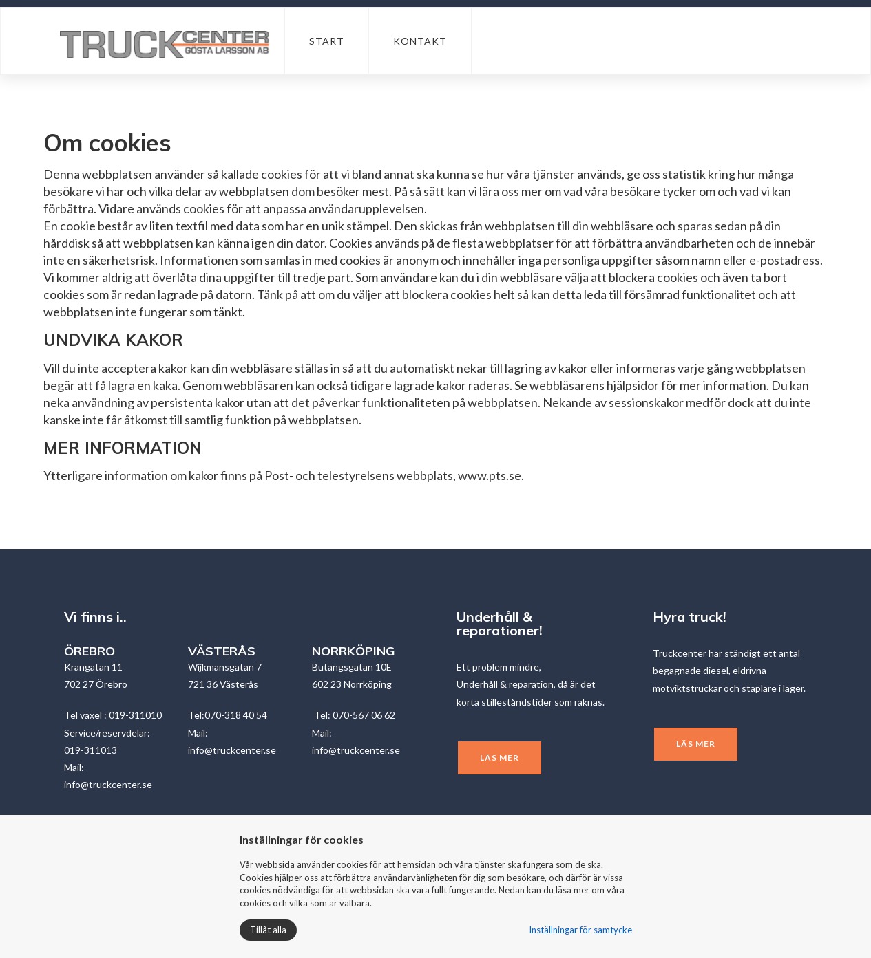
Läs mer (499, 757)
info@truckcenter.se (108, 784)
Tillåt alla (268, 929)
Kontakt (420, 41)
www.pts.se (489, 475)
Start (326, 41)
